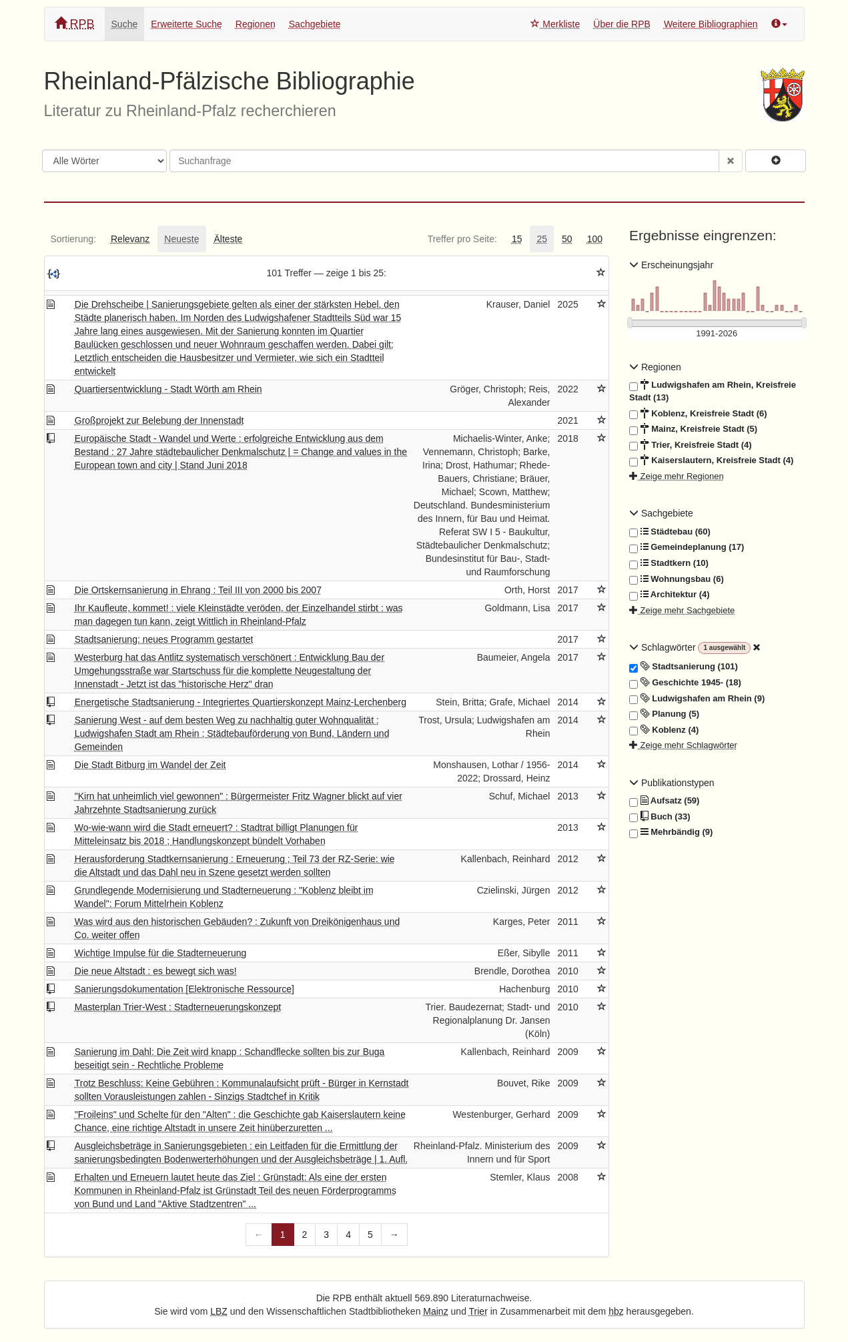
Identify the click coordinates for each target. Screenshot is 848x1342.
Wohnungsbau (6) (676, 579)
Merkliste (555, 24)
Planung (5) (664, 714)
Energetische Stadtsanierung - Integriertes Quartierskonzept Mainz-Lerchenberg (240, 702)
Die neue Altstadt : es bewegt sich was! (156, 971)
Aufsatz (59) (664, 801)
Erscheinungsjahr (671, 265)
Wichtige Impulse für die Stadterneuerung (161, 953)
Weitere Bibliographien (711, 24)
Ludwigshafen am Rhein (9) (697, 699)
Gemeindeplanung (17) (686, 547)
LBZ (219, 1311)
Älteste (228, 239)
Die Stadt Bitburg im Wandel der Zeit (150, 764)
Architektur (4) (669, 595)
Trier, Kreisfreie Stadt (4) (690, 445)
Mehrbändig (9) (671, 832)
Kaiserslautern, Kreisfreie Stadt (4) (711, 460)
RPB (75, 24)
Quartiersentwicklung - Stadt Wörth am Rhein (168, 389)
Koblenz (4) (664, 730)
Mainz (435, 1311)
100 (594, 239)
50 (567, 239)
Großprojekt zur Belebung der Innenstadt (159, 420)
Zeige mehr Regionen (676, 476)
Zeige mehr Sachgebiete (682, 610)
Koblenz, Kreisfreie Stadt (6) (698, 414)
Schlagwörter (663, 647)
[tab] (73, 239)
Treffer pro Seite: (462, 239)
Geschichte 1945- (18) (685, 683)
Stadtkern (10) (669, 563)
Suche (124, 24)
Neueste (181, 239)
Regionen (256, 24)
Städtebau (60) (670, 532)
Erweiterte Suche (186, 24)
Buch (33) (659, 817)
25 (541, 239)
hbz (616, 1311)
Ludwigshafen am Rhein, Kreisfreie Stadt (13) (712, 390)
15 (517, 239)
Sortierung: (73, 239)
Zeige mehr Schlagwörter (683, 745)
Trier (478, 1311)
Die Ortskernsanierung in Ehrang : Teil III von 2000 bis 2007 (198, 590)
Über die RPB (622, 24)
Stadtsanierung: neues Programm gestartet (164, 639)
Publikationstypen (672, 782)
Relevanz (130, 239)
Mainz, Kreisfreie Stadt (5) (693, 429)
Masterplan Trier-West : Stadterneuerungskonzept (178, 1007)
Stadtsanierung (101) (683, 667)
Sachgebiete (315, 24)
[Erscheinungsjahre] (717, 334)
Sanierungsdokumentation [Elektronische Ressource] (184, 989)
